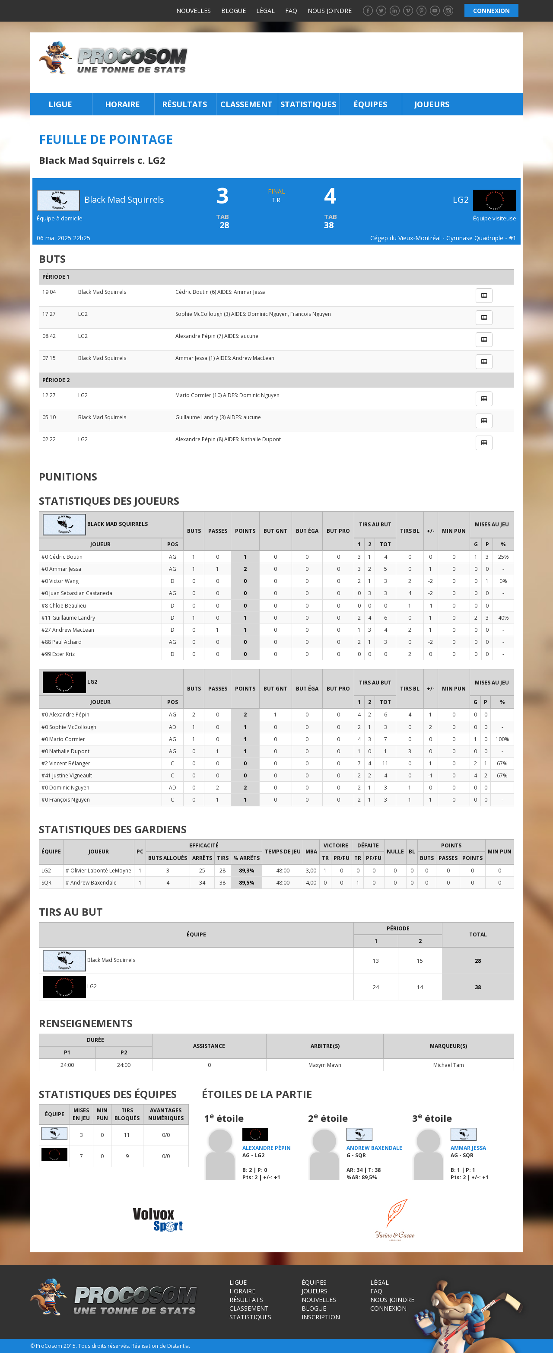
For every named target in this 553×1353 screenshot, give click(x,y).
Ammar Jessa (250, 292)
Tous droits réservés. (104, 1346)
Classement (246, 104)
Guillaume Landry (196, 417)
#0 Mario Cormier (63, 739)
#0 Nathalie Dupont (65, 751)
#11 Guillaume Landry (68, 617)
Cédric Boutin (192, 292)
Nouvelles (193, 10)
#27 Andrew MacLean (67, 630)
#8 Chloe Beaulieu (63, 605)
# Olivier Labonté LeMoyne (98, 870)
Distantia (178, 1346)
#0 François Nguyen (65, 799)
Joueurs (431, 104)
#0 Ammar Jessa (61, 569)
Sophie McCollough (198, 314)
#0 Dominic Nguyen (65, 787)
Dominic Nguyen (268, 314)
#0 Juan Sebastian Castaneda (76, 593)
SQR (46, 882)
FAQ (291, 10)
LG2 (484, 199)
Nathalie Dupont (261, 439)
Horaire (122, 104)
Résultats (184, 104)
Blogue (233, 10)
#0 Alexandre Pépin (65, 714)
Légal (265, 10)
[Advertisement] (358, 62)
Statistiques (308, 104)
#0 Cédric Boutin (62, 556)
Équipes (370, 104)
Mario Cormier (193, 395)
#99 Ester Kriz (58, 654)
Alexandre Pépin (195, 336)
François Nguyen (310, 314)
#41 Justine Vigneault (66, 775)
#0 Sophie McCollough (68, 727)
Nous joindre (330, 10)
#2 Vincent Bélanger (65, 763)
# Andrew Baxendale (91, 882)
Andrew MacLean (253, 358)
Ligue (60, 104)
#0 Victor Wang (60, 581)
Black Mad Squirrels (102, 292)
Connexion (388, 1308)
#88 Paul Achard (61, 642)
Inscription (321, 1317)
